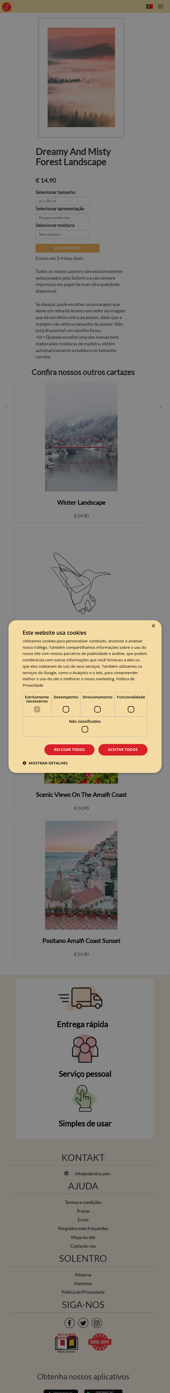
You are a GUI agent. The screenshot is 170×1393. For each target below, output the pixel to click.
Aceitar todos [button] (122, 749)
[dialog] (85, 696)
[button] (45, 763)
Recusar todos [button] (69, 749)
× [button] (153, 626)
